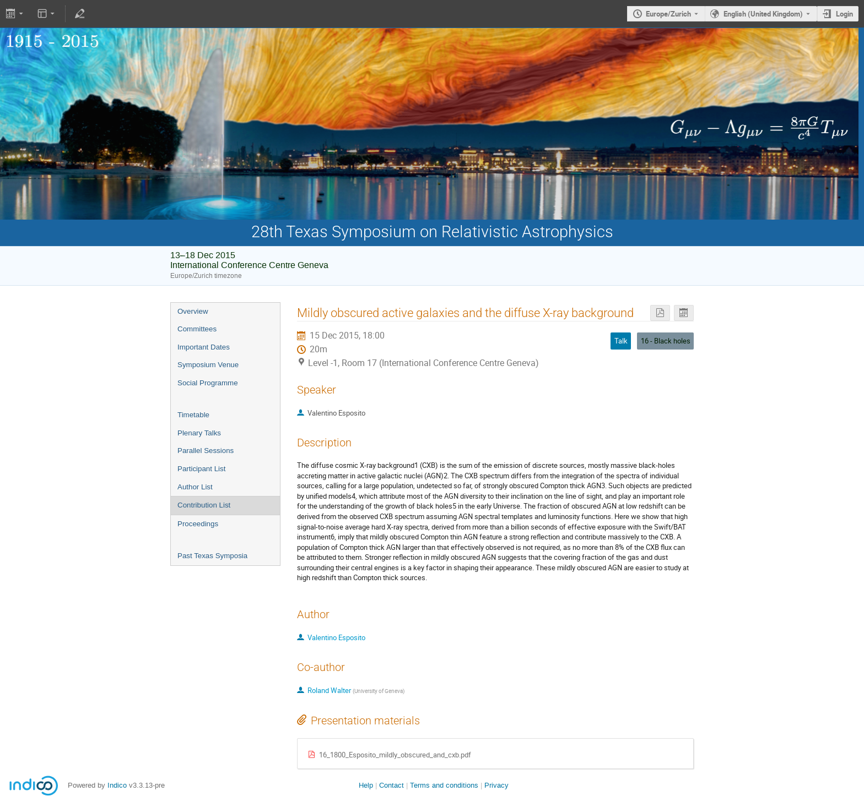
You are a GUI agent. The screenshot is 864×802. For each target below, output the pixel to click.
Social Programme (207, 383)
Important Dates (203, 347)
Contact (391, 785)
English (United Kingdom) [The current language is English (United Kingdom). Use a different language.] (763, 14)
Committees (197, 329)
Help (366, 785)
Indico (117, 785)
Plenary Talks (199, 433)
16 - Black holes (665, 341)
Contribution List (203, 505)
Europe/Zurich (668, 14)
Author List (195, 487)
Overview (192, 311)
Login (844, 14)
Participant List (201, 469)
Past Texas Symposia (212, 556)
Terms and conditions (444, 785)
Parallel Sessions (205, 450)
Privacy (496, 785)
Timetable (193, 415)
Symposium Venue (208, 365)
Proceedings (197, 524)
